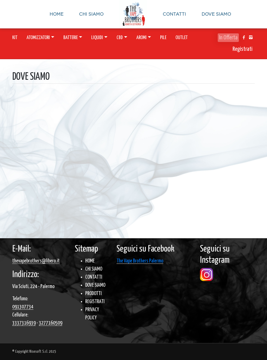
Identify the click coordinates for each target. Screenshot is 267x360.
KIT (14, 37)
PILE (163, 37)
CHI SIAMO (93, 269)
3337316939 (24, 323)
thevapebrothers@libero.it (36, 261)
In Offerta (228, 38)
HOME (90, 261)
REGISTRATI (95, 301)
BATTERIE (70, 37)
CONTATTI (93, 277)
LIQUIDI (97, 37)
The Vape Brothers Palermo (140, 261)
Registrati (242, 49)
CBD (120, 37)
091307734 (22, 306)
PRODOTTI (93, 293)
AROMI (141, 37)
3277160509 (50, 323)
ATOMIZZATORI (38, 37)
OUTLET (181, 37)
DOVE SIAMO (95, 285)
